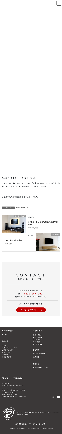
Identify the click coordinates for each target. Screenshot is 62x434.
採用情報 (36, 357)
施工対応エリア (7, 350)
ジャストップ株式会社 (13, 378)
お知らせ (36, 364)
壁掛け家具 (37, 335)
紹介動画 (5, 355)
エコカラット (37, 340)
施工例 (4, 334)
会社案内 (36, 350)
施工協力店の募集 (39, 353)
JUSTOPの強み (7, 331)
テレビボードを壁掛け (13, 240)
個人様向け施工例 (22, 208)
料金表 (4, 345)
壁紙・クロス (37, 337)
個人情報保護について (23, 424)
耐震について (6, 352)
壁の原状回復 (37, 344)
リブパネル (37, 342)
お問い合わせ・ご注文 (40, 367)
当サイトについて (39, 424)
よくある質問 (6, 357)
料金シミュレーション (9, 348)
